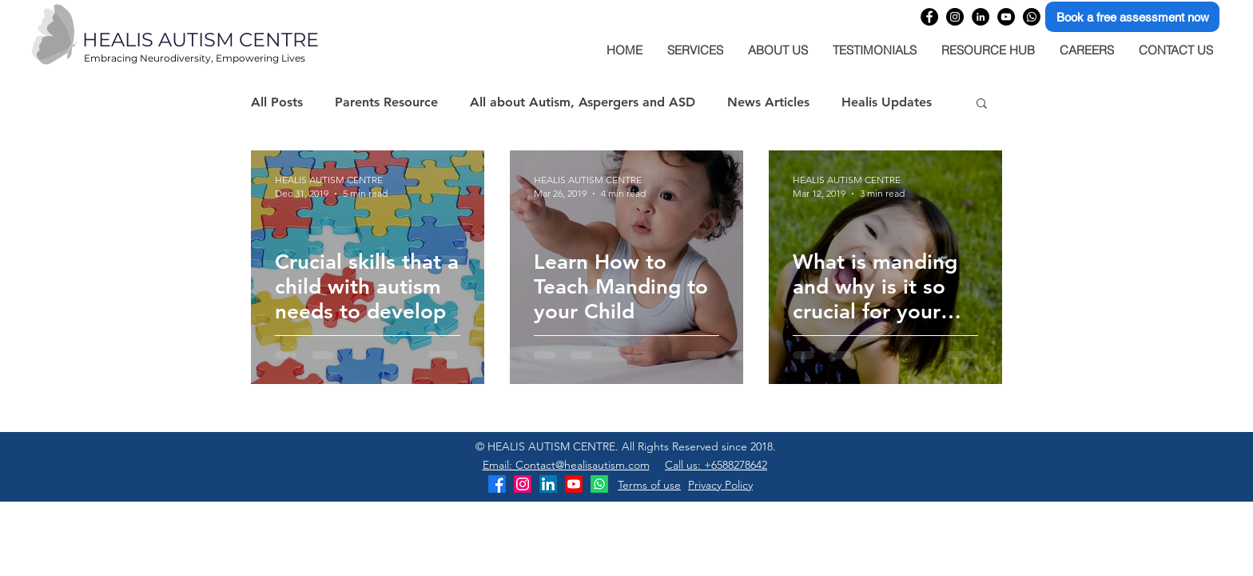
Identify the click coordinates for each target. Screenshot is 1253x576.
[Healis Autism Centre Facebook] (497, 484)
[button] (981, 104)
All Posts (277, 102)
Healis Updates (886, 102)
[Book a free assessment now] (1132, 17)
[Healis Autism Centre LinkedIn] (548, 484)
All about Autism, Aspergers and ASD (582, 102)
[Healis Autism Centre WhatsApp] (1031, 17)
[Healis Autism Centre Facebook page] (929, 17)
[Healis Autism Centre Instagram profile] (955, 17)
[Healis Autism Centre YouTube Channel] (1006, 17)
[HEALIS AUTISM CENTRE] (235, 40)
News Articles (768, 102)
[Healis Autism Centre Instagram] (522, 484)
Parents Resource (386, 102)
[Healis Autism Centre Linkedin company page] (980, 17)
